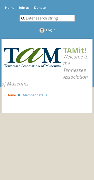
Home (9, 7)
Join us (24, 7)
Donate (40, 7)
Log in (50, 30)
